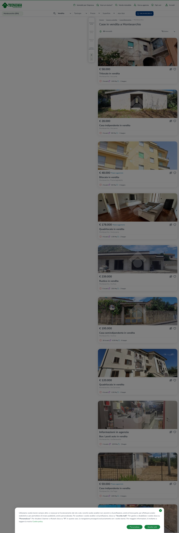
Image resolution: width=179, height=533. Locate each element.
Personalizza (134, 527)
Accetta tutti (152, 527)
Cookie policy (37, 521)
